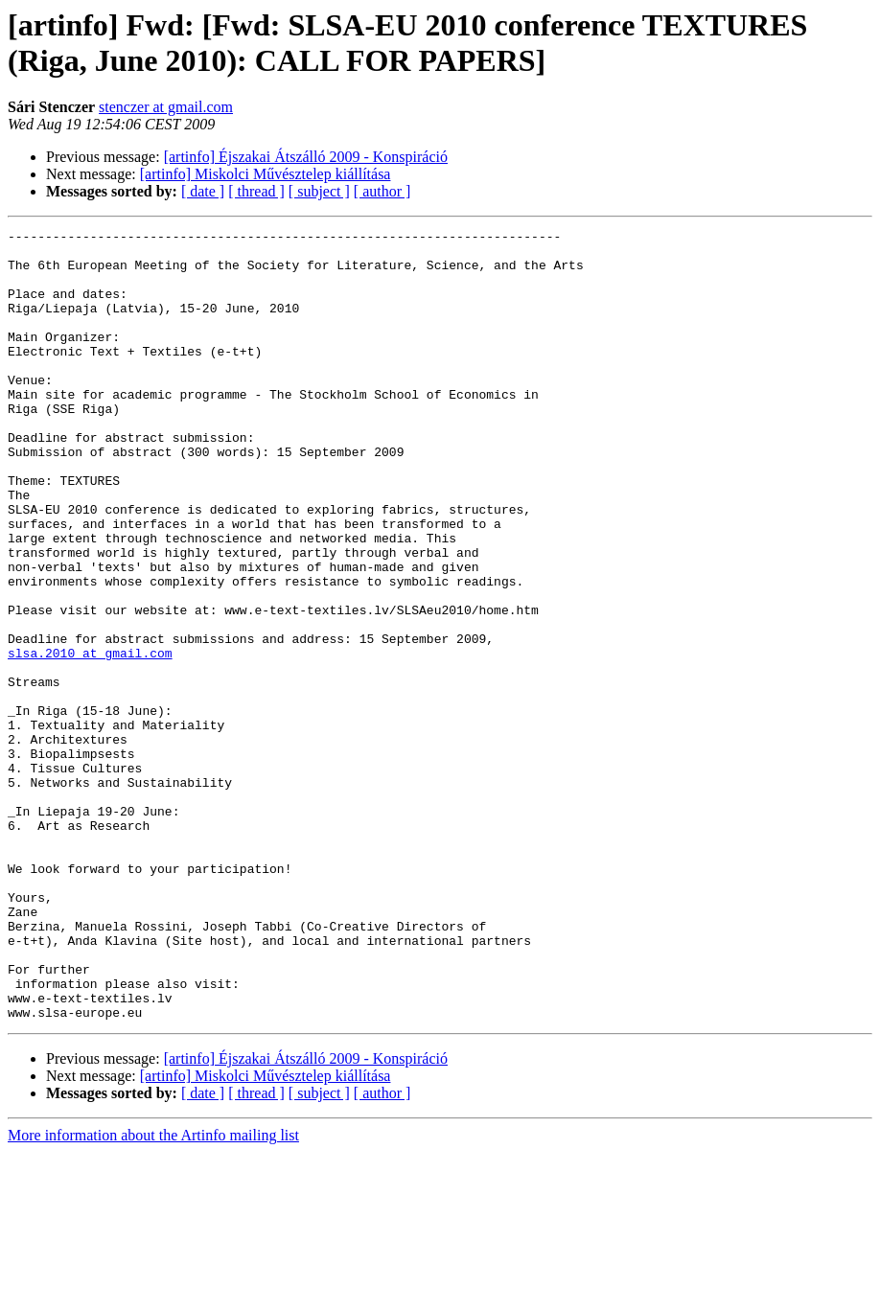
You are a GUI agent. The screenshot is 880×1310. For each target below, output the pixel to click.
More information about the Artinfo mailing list (153, 1293)
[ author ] (382, 191)
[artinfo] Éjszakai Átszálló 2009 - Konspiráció (306, 157)
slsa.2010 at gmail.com (90, 738)
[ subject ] (319, 191)
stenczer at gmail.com (166, 107)
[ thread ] (256, 191)
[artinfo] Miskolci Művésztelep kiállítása (265, 174)
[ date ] (202, 191)
